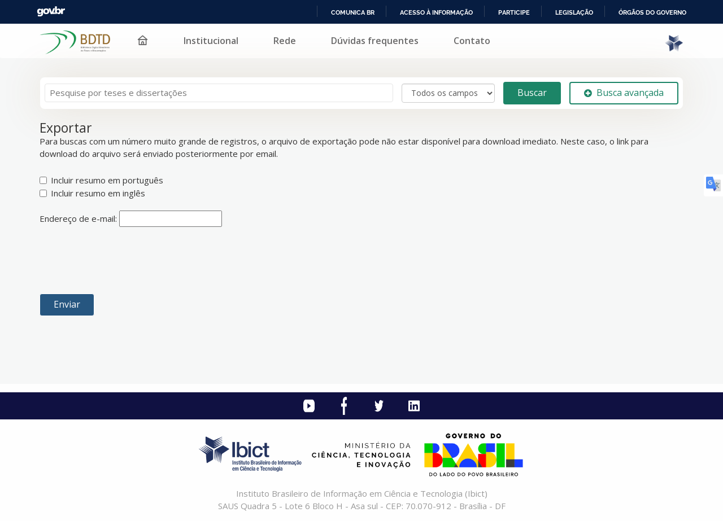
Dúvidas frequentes (375, 40)
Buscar (532, 92)
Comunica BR (352, 12)
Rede (284, 40)
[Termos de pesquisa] (219, 93)
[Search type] (448, 93)
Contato (472, 40)
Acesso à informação (436, 12)
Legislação (574, 12)
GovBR (51, 11)
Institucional (211, 40)
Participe (514, 12)
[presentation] (125, 260)
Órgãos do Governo (652, 12)
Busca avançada (624, 92)
